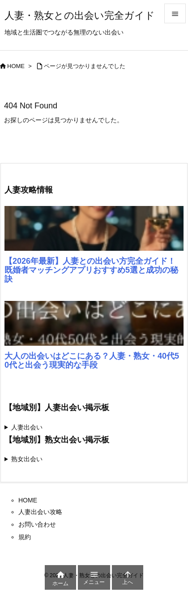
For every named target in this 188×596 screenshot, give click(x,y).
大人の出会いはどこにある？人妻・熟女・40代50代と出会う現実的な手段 (91, 360)
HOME (16, 66)
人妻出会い (27, 427)
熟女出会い (27, 459)
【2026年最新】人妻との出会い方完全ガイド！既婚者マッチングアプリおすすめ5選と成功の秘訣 (91, 270)
